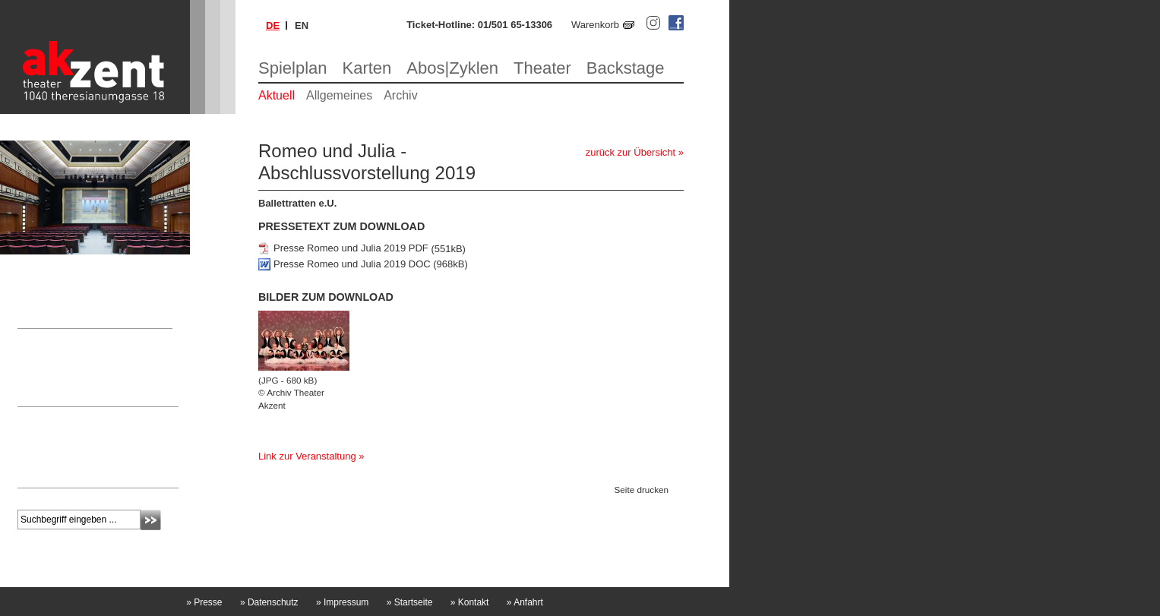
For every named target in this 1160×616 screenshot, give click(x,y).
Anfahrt (525, 602)
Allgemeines (339, 95)
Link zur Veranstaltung (307, 456)
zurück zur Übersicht (630, 152)
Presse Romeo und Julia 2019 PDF (350, 248)
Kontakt (469, 602)
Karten (367, 67)
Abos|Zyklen (452, 67)
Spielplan (292, 67)
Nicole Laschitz (50, 368)
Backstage (625, 67)
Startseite (410, 602)
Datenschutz (269, 602)
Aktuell (276, 95)
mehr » (32, 472)
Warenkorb (595, 24)
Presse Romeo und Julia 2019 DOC (352, 264)
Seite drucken (642, 489)
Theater (542, 67)
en (301, 25)
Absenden (151, 520)
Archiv (400, 95)
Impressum (342, 602)
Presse (204, 602)
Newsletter (49, 417)
